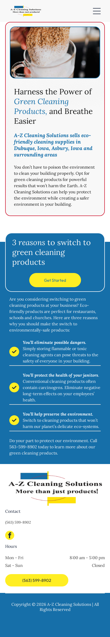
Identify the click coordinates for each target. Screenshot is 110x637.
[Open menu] (97, 11)
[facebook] (9, 536)
